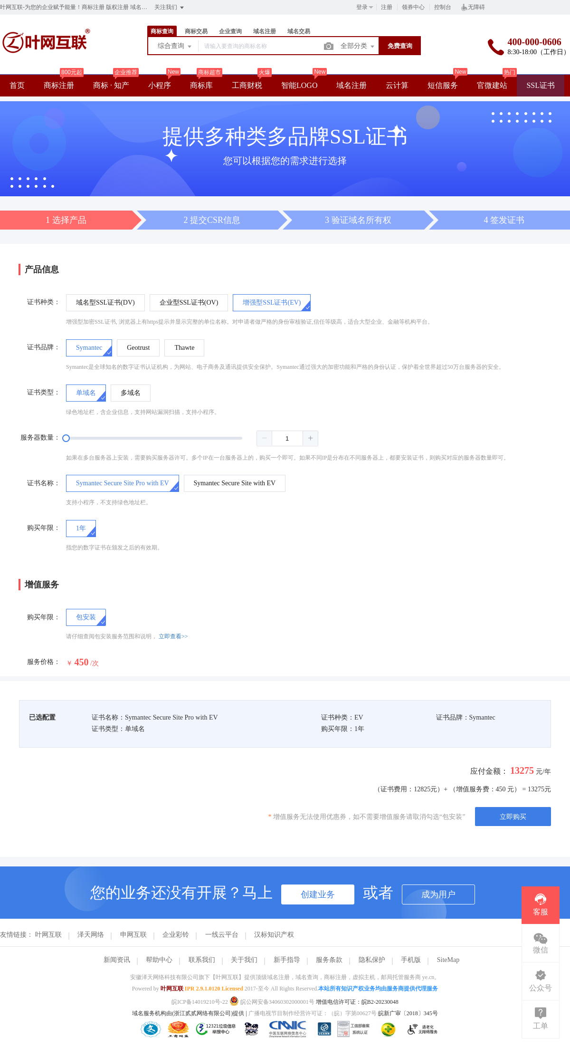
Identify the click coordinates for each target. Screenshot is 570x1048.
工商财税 (247, 85)
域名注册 (264, 31)
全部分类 (358, 46)
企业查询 (230, 31)
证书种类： (43, 302)
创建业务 (318, 894)
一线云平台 (221, 934)
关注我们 (169, 7)
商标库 (201, 85)
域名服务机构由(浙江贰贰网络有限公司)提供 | (190, 1013)
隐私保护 (372, 959)
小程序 (159, 85)
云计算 (397, 85)
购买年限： (43, 527)
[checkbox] (86, 617)
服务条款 (329, 959)
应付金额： (489, 771)
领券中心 (413, 7)
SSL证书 (540, 85)
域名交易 (298, 31)
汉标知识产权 (274, 934)
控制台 (442, 7)
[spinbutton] (287, 438)
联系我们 (202, 959)
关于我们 (244, 959)
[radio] (105, 302)
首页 (17, 85)
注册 (386, 7)
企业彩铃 (175, 934)
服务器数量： (40, 437)
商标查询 (162, 31)
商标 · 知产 (111, 85)
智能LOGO (299, 85)
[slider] (192, 438)
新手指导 (287, 959)
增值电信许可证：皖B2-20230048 (357, 1002)
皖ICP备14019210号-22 (199, 1002)
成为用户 (438, 894)
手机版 (411, 959)
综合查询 (175, 46)
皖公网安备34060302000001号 (272, 1002)
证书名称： (43, 483)
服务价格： (43, 661)
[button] (264, 438)
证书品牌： (43, 347)
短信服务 (443, 85)
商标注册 (59, 85)
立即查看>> (173, 636)
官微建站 (492, 85)
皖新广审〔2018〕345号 (408, 1013)
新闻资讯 (117, 959)
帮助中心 (159, 959)
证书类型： (43, 392)
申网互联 (133, 934)
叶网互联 (48, 934)
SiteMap (448, 959)
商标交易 (196, 31)
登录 (362, 7)
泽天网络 (90, 934)
